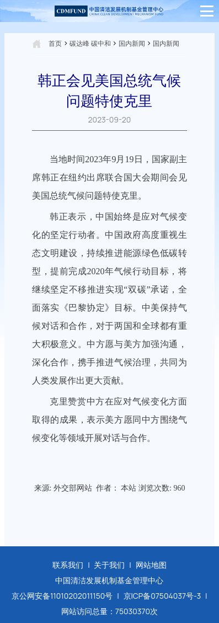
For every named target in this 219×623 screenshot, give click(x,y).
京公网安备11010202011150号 (62, 595)
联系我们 (67, 565)
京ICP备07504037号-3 (162, 595)
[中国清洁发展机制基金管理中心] (109, 11)
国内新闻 (132, 43)
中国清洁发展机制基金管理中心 (109, 580)
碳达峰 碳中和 (90, 43)
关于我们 (109, 565)
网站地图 (151, 565)
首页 (55, 43)
